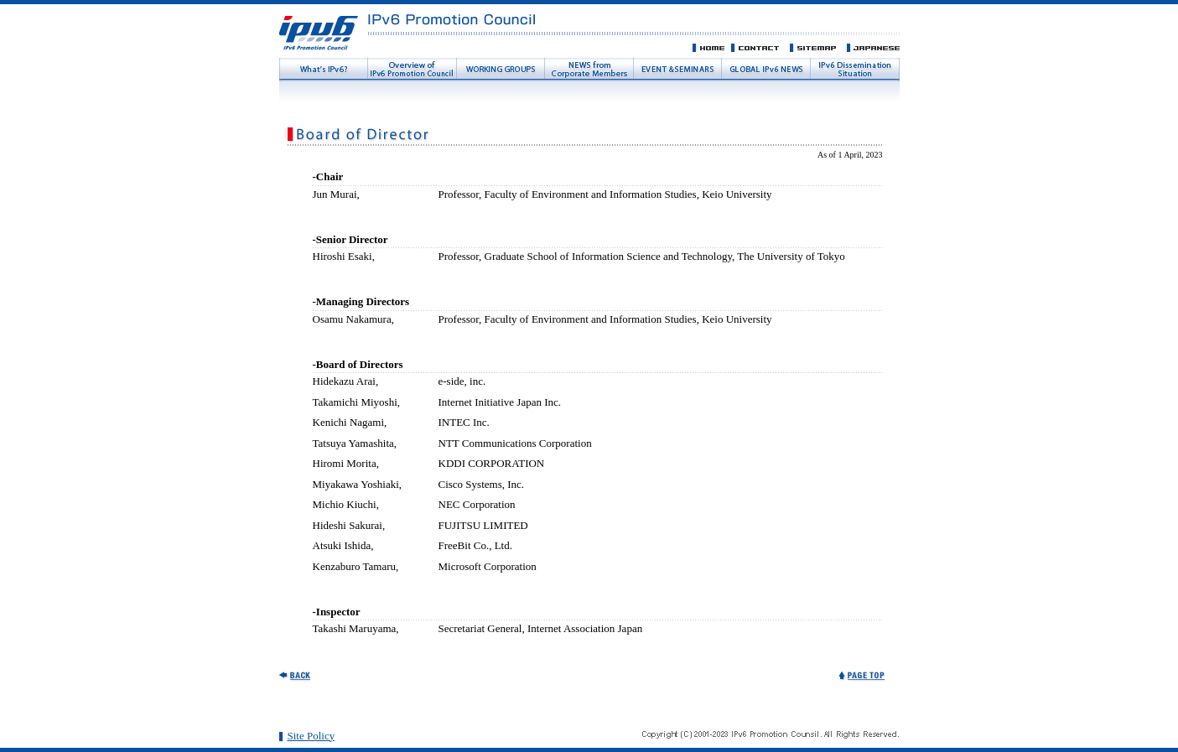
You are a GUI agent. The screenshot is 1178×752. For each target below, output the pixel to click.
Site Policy (311, 735)
